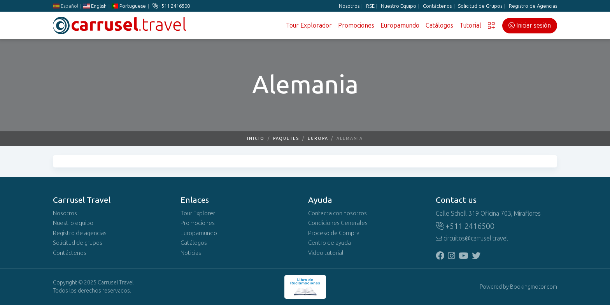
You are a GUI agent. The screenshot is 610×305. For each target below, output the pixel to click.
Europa (318, 138)
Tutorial (470, 25)
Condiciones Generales (338, 223)
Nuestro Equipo (398, 6)
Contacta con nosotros (337, 213)
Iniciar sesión (529, 25)
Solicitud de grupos (77, 242)
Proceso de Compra (333, 233)
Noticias (191, 252)
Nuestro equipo (73, 223)
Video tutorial (326, 252)
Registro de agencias (80, 233)
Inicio (256, 138)
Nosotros (349, 6)
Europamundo (399, 25)
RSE (370, 6)
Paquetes (286, 138)
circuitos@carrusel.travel (472, 238)
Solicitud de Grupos (480, 6)
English (95, 6)
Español (65, 6)
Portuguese (129, 6)
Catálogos (439, 25)
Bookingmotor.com (533, 287)
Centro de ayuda (329, 242)
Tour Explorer (198, 213)
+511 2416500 (171, 6)
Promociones (356, 25)
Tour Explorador (309, 25)
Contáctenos (437, 6)
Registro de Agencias (533, 6)
